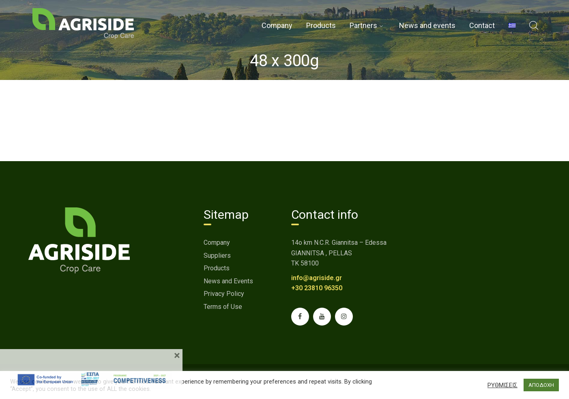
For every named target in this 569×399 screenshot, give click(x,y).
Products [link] (217, 268)
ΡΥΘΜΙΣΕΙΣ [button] (502, 385)
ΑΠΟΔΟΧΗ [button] (541, 385)
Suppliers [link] (217, 255)
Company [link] (217, 242)
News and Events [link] (228, 281)
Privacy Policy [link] (224, 294)
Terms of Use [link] (223, 307)
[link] (83, 23)
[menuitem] (512, 25)
